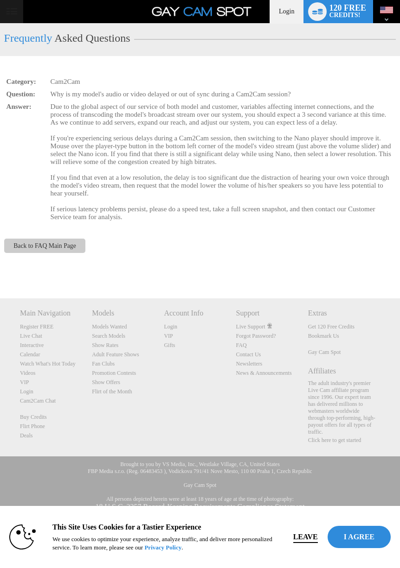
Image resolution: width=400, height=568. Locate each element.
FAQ (241, 345)
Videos (27, 373)
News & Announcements (264, 373)
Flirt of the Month (112, 391)
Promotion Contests (114, 373)
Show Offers (106, 382)
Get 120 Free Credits (331, 326)
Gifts (169, 345)
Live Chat (31, 336)
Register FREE (36, 326)
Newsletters (249, 363)
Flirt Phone (32, 426)
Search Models (108, 336)
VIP (24, 382)
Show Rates (105, 345)
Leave (305, 537)
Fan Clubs (103, 363)
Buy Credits (33, 417)
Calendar (30, 354)
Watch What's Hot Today (48, 363)
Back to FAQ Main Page (44, 245)
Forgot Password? (256, 336)
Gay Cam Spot (324, 352)
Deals (26, 435)
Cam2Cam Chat (38, 401)
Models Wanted (109, 326)
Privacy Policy (162, 547)
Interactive (32, 345)
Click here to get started (334, 440)
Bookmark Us (323, 336)
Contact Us (248, 354)
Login (286, 11)
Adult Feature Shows (115, 354)
